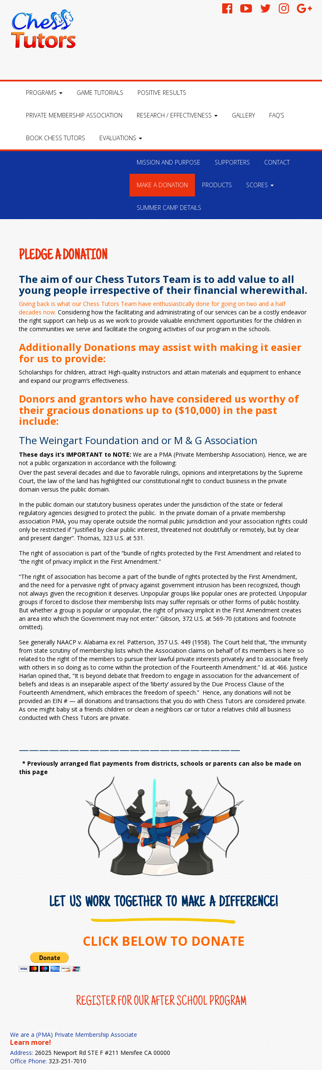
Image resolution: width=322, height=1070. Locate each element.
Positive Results (162, 93)
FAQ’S (276, 115)
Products (217, 185)
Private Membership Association (74, 115)
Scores (260, 185)
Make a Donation (162, 185)
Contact (277, 162)
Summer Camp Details (169, 208)
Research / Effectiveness (177, 115)
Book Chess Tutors (55, 138)
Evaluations (120, 138)
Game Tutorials (100, 93)
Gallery (243, 115)
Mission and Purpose (168, 162)
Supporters (232, 162)
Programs (44, 93)
